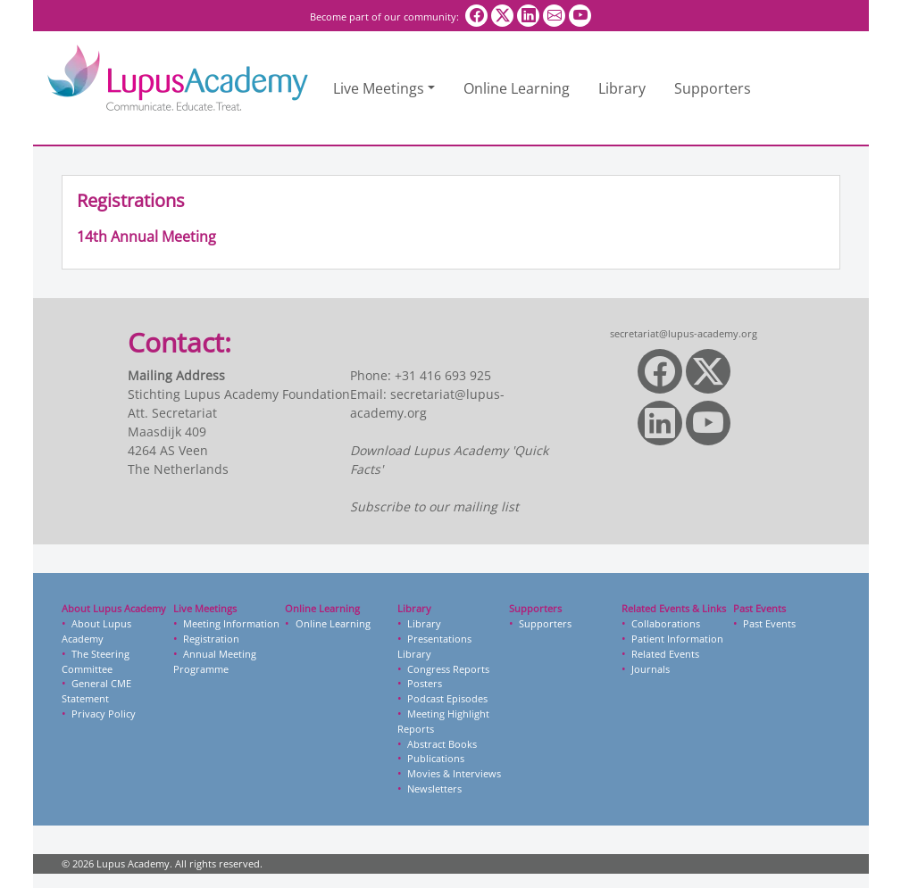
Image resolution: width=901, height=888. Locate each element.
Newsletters (434, 788)
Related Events (665, 653)
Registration (211, 638)
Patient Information (677, 638)
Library (622, 88)
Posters (424, 683)
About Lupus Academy (96, 631)
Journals (650, 669)
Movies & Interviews (454, 773)
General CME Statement (96, 690)
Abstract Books (442, 744)
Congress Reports (448, 669)
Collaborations (665, 623)
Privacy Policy (103, 713)
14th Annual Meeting (146, 236)
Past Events (769, 623)
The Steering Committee (95, 661)
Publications (435, 758)
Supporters (712, 88)
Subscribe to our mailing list (434, 506)
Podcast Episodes (447, 698)
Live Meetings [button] (378, 88)
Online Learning (516, 88)
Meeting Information (231, 623)
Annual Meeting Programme (214, 661)
